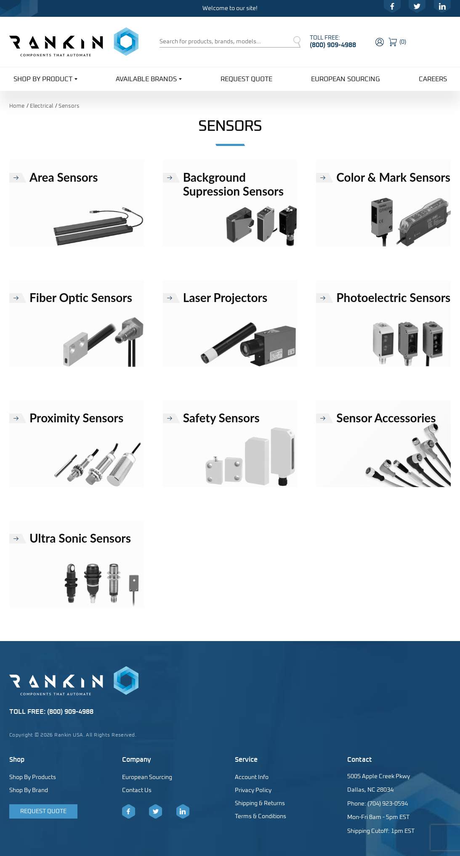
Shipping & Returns (260, 803)
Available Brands (149, 78)
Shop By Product (45, 78)
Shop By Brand (28, 790)
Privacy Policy (253, 790)
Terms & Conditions (260, 816)
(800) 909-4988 (333, 45)
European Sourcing (345, 79)
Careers (433, 79)
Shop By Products (32, 777)
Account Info (252, 777)
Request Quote (246, 79)
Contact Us (137, 790)
